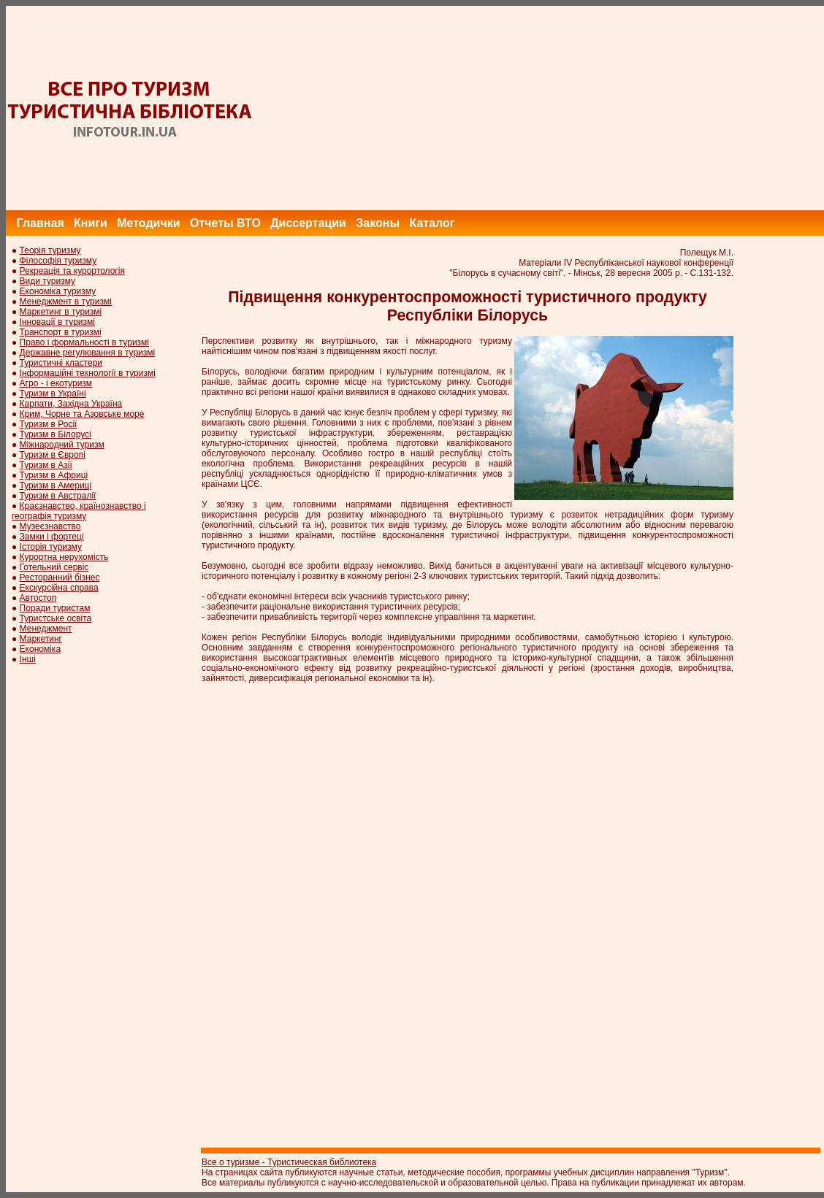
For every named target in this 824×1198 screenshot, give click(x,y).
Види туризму (48, 281)
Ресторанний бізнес (60, 577)
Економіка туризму (58, 291)
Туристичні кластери (61, 363)
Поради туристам (55, 608)
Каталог (431, 223)
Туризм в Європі (52, 455)
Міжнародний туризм (62, 444)
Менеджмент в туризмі (66, 301)
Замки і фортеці (52, 536)
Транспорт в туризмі (61, 332)
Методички (148, 223)
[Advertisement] (558, 108)
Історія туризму (51, 547)
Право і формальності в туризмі (84, 342)
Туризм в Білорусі (55, 434)
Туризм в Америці (56, 485)
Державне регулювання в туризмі (88, 353)
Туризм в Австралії (58, 496)
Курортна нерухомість (64, 557)
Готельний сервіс (54, 567)
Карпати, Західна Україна (71, 404)
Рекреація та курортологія (72, 271)
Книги (90, 223)
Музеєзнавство (50, 526)
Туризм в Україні (53, 393)
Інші (28, 659)
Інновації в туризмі (57, 322)
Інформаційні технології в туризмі (88, 373)
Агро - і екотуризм (56, 383)
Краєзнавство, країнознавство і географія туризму (79, 511)
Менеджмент (46, 628)
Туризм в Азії (46, 465)
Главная (40, 223)
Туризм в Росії (48, 424)
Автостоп (38, 598)
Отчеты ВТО (225, 223)
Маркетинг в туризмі (61, 312)
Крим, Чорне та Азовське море (82, 414)
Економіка (40, 649)
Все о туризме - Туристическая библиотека (289, 1162)
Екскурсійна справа (59, 588)
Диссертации (308, 223)
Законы (378, 223)
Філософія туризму (58, 261)
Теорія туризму (50, 250)
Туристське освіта (56, 618)
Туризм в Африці (54, 475)
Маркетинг (41, 639)
